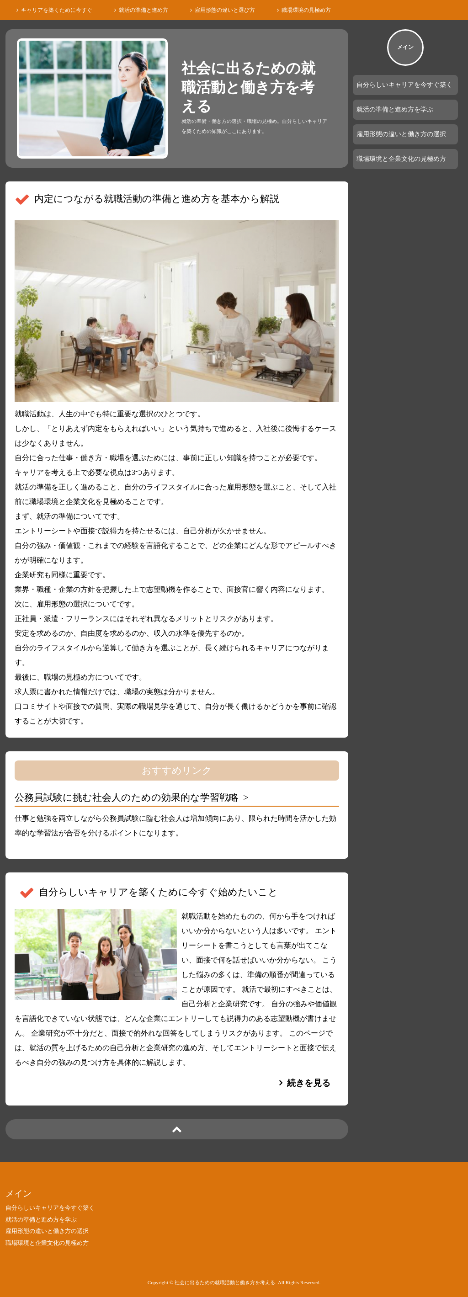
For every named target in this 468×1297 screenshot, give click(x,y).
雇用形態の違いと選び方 (225, 10)
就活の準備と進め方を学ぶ (394, 109)
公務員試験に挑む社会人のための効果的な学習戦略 (127, 797)
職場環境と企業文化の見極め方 (401, 158)
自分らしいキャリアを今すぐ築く (404, 84)
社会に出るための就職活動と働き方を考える (248, 87)
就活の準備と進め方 (143, 10)
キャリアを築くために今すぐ (56, 10)
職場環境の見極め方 (306, 10)
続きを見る (308, 1083)
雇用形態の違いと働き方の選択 (401, 134)
